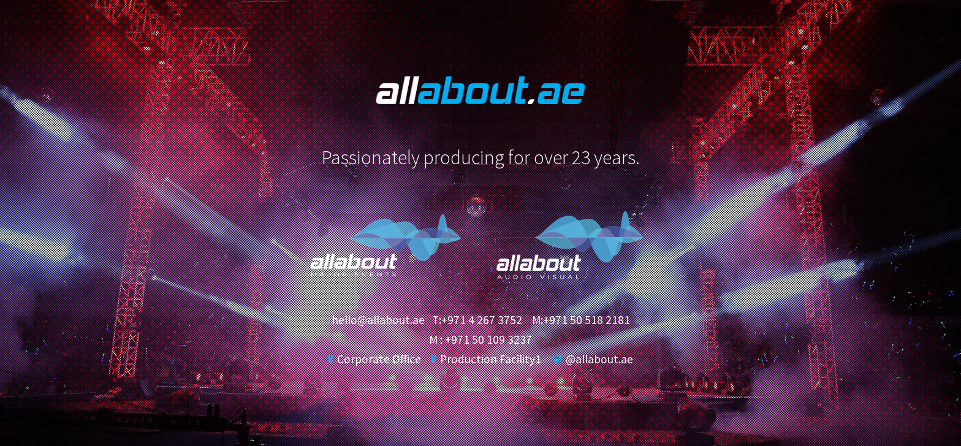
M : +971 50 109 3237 (480, 339)
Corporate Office (374, 359)
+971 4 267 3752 (481, 319)
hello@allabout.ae (378, 319)
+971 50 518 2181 (586, 319)
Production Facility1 (486, 359)
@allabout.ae (593, 359)
